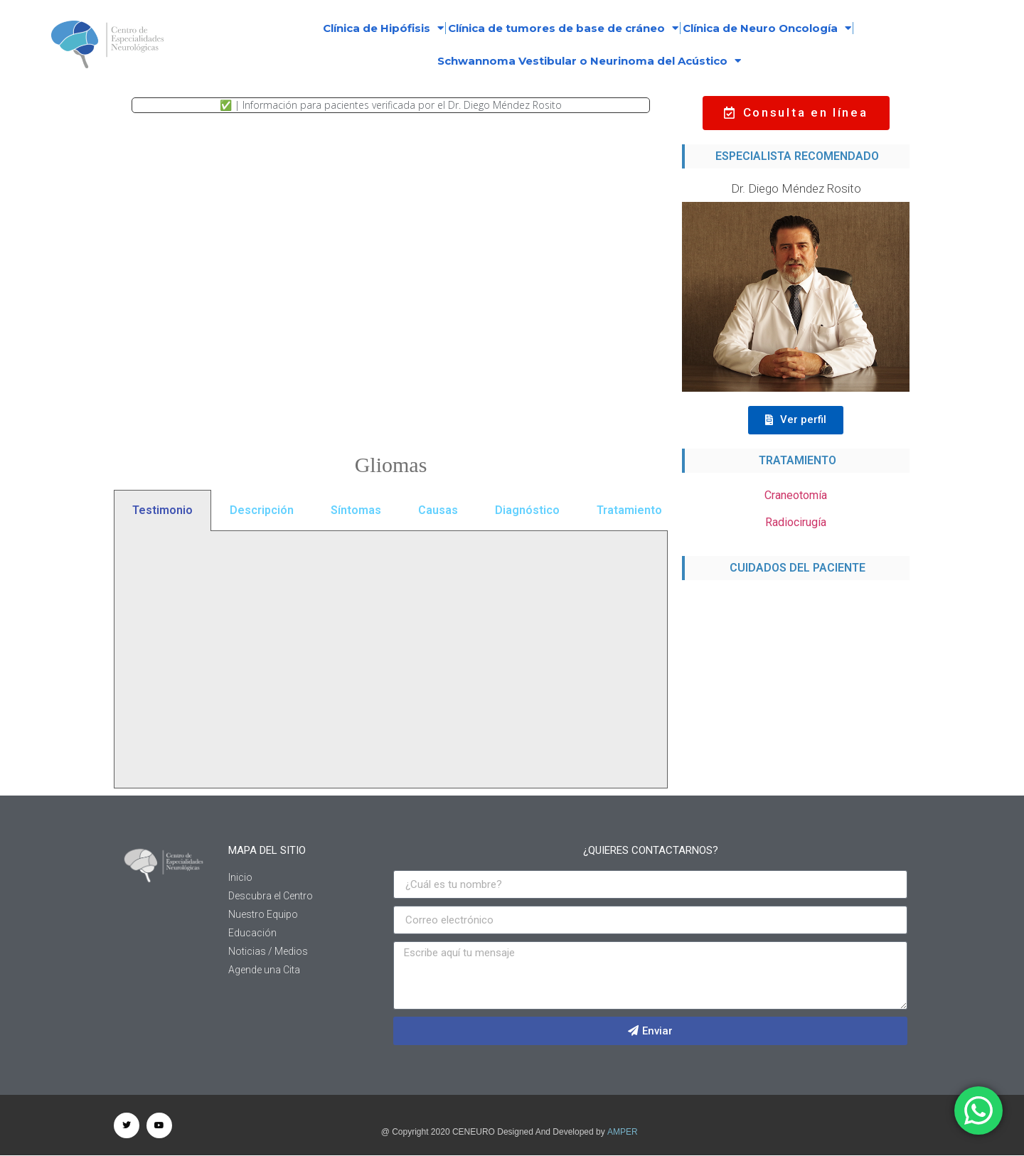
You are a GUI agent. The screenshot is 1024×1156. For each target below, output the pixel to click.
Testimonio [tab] (162, 510)
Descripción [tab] (262, 510)
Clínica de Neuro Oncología (767, 28)
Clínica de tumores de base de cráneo (563, 28)
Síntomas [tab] (356, 510)
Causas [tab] (438, 510)
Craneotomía (795, 495)
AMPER (622, 1132)
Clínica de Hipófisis (383, 28)
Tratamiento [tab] (629, 510)
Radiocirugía (795, 522)
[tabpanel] (391, 659)
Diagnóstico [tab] (527, 510)
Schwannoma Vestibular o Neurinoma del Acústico (589, 60)
